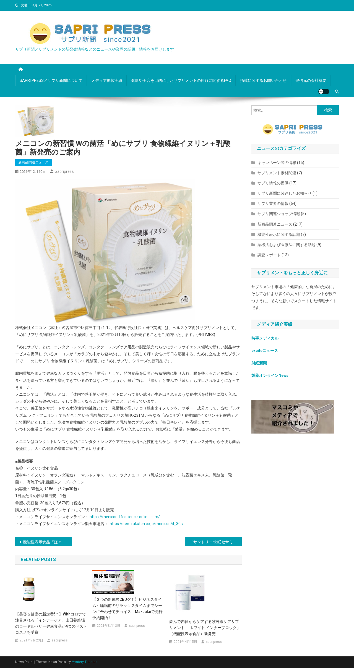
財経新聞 (259, 363)
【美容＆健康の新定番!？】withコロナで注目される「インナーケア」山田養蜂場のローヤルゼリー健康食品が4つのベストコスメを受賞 (51, 623)
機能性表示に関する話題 (278, 234)
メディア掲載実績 (106, 80)
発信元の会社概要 (310, 80)
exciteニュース (264, 350)
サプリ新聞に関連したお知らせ (284, 193)
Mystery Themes (84, 662)
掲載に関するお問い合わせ (263, 80)
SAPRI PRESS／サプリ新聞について (51, 80)
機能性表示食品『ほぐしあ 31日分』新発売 (47, 542)
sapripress (64, 171)
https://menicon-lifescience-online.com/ (125, 517)
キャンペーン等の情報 (276, 162)
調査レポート (269, 255)
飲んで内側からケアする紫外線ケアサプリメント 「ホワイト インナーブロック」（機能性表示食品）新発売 (205, 627)
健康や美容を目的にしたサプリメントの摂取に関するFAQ (181, 80)
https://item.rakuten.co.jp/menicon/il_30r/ (147, 523)
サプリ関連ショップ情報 (278, 214)
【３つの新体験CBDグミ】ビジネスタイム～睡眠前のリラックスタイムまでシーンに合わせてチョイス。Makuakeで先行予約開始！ (127, 608)
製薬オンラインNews (269, 375)
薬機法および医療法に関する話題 (286, 244)
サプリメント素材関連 (276, 173)
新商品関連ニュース (33, 162)
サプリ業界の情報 (272, 203)
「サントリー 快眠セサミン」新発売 (215, 542)
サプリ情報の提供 (272, 183)
